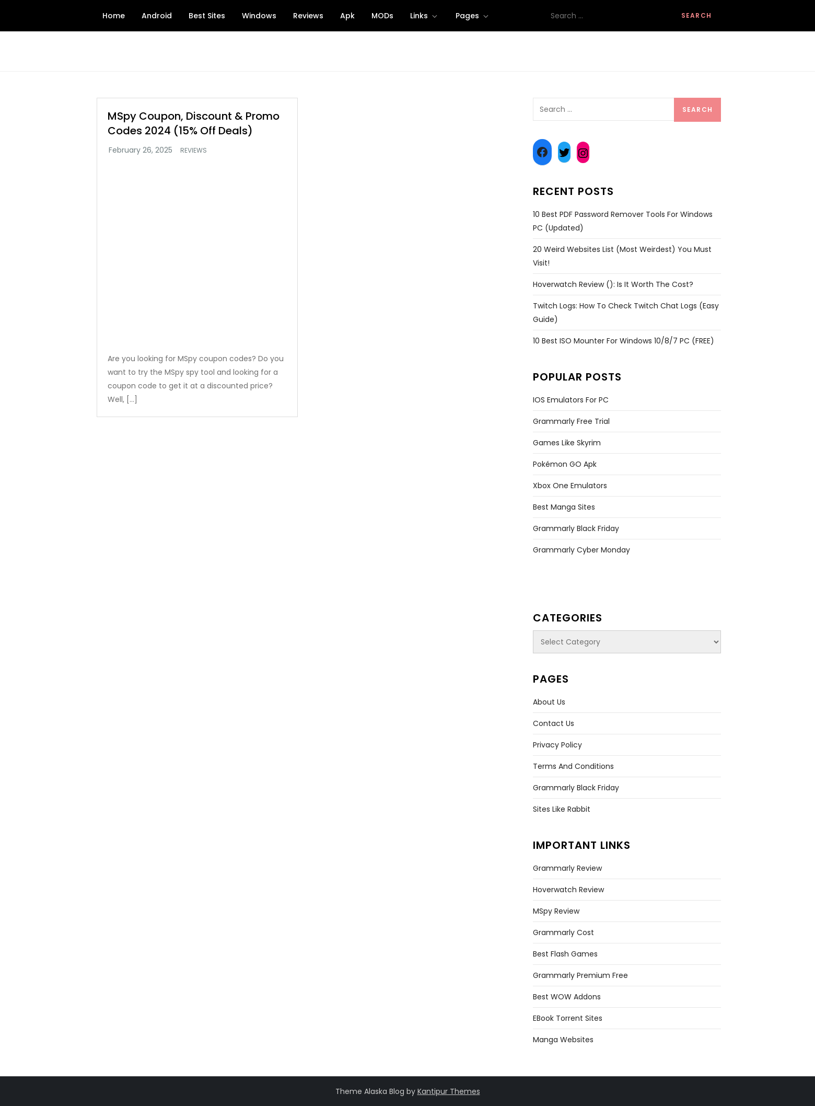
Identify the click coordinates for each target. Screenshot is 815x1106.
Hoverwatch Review (568, 889)
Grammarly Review (567, 868)
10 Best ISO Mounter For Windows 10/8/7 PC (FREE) (623, 341)
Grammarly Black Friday (576, 528)
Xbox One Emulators (570, 485)
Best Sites (207, 15)
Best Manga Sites (564, 507)
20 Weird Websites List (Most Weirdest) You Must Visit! (622, 256)
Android (157, 15)
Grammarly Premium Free (580, 975)
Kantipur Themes (448, 1091)
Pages (473, 15)
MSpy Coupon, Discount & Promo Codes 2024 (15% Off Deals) (194, 123)
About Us (549, 702)
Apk (347, 15)
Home (113, 15)
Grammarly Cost (563, 932)
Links (424, 15)
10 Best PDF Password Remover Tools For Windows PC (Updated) (623, 221)
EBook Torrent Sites (567, 1018)
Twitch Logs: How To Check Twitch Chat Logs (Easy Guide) (626, 313)
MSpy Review (556, 911)
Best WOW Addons (567, 997)
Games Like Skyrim (567, 442)
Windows (259, 15)
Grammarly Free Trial (571, 421)
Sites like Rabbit (561, 809)
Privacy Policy (557, 745)
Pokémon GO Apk (565, 464)
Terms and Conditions (573, 766)
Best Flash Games (565, 954)
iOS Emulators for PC (571, 400)
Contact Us (553, 723)
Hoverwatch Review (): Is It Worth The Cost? (613, 284)
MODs (382, 15)
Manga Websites (563, 1039)
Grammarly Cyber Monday (581, 550)
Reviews (308, 15)
